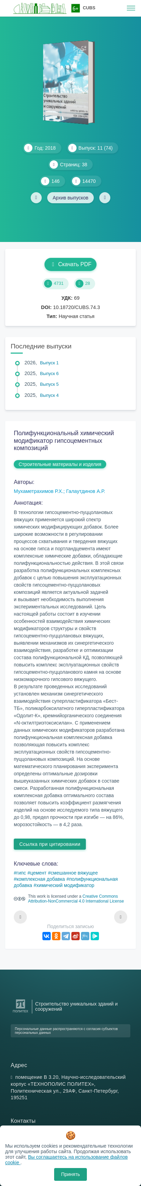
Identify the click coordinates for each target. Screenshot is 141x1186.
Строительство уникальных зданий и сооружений (76, 1006)
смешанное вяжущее (74, 873)
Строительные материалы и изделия (60, 464)
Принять (70, 1174)
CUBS (89, 7)
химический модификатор (65, 885)
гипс (21, 873)
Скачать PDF (70, 264)
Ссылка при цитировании (49, 844)
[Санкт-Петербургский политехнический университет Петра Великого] (20, 1013)
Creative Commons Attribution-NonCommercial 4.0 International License (76, 899)
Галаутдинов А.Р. (85, 491)
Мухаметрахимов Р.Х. (38, 491)
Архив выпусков (71, 197)
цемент (38, 873)
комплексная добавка (41, 879)
